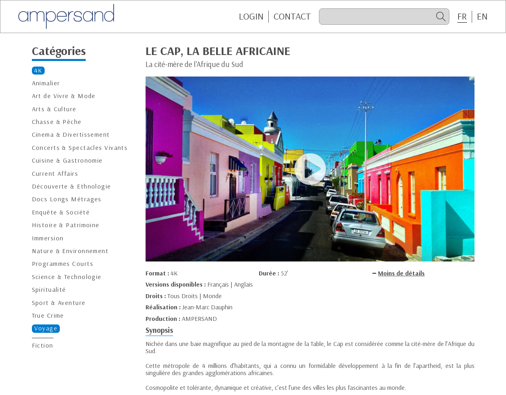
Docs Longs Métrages (67, 199)
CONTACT (292, 16)
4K (38, 70)
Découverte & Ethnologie (71, 186)
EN (482, 16)
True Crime (48, 315)
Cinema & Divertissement (71, 134)
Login (251, 16)
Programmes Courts (62, 263)
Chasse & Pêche (57, 122)
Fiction (42, 345)
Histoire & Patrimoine (66, 225)
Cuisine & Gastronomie (67, 160)
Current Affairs (55, 173)
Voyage (46, 328)
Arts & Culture (54, 109)
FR (462, 16)
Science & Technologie (67, 277)
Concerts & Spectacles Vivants (80, 147)
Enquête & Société (61, 212)
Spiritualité (49, 289)
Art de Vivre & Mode (64, 96)
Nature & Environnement (70, 251)
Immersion (48, 238)
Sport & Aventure (59, 303)
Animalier (46, 83)
